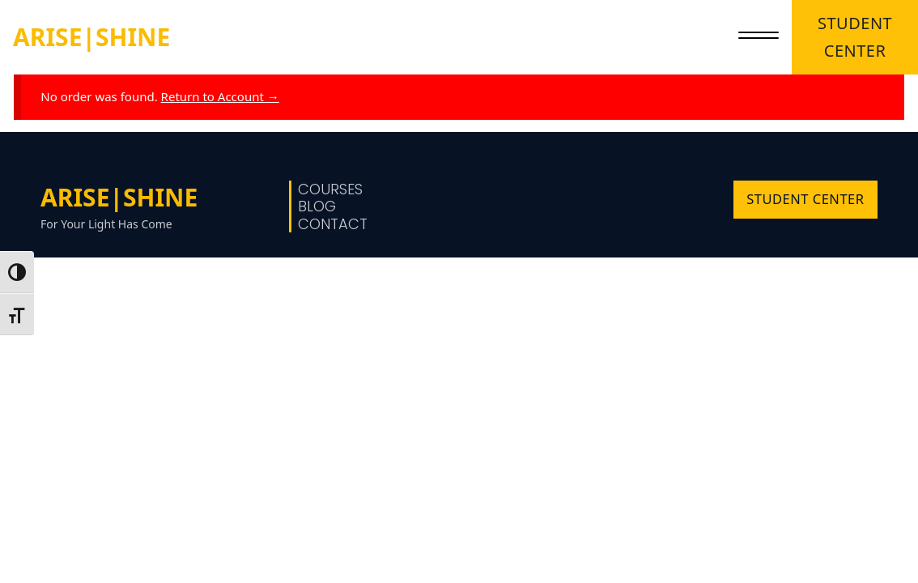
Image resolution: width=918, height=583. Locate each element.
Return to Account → (220, 96)
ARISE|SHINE (91, 36)
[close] (758, 37)
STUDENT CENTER (855, 37)
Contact (333, 224)
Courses (330, 189)
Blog (317, 206)
